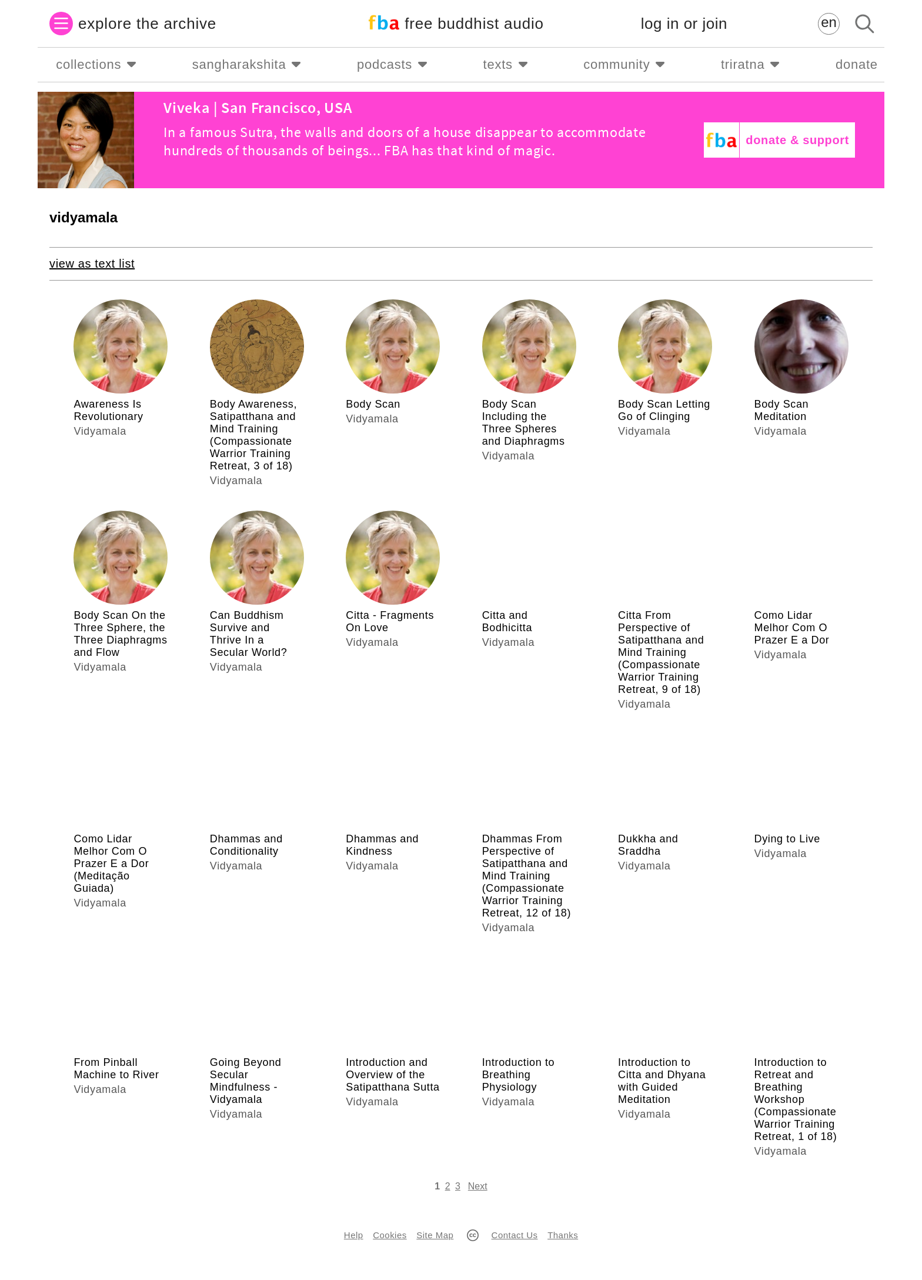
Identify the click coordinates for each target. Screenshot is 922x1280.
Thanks (562, 1235)
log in (684, 24)
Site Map (434, 1235)
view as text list (92, 263)
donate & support (797, 140)
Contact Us (515, 1235)
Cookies (389, 1235)
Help (353, 1235)
